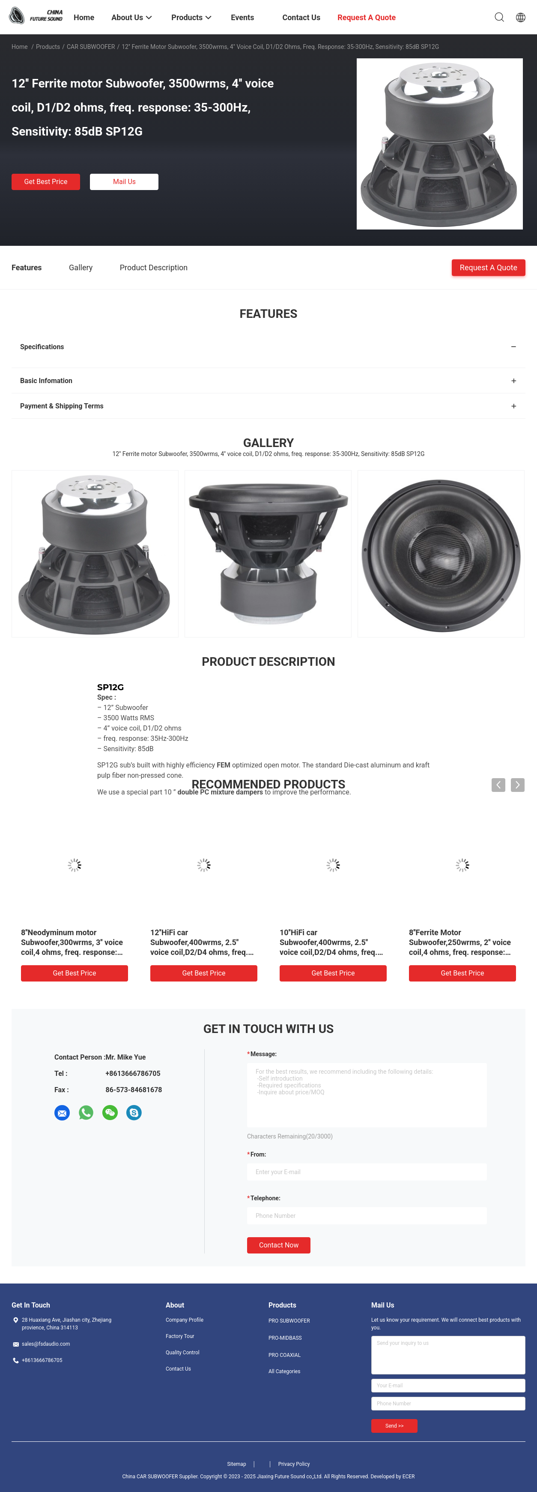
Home (20, 46)
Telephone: (265, 1198)
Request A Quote (488, 267)
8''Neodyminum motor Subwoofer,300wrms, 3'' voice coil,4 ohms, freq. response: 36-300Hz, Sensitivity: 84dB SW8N (72, 952)
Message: (264, 1054)
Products (48, 46)
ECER (409, 1477)
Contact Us (178, 1369)
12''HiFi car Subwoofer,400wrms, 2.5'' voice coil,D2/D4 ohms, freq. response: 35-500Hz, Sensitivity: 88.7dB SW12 (199, 952)
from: (258, 1154)
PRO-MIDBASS (285, 1338)
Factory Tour (180, 1336)
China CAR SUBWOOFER (150, 1477)
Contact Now (278, 1245)
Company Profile (184, 1320)
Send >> (394, 1426)
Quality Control (183, 1353)
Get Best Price (46, 182)
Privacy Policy (294, 1464)
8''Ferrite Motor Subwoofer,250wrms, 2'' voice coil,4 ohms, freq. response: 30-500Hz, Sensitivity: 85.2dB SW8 (461, 952)
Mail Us (124, 182)
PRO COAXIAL (284, 1355)
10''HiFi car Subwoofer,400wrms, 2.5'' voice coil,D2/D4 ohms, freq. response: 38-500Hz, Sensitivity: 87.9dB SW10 (328, 952)
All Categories (284, 1371)
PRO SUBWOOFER (289, 1321)
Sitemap (236, 1464)
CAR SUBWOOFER (91, 46)
